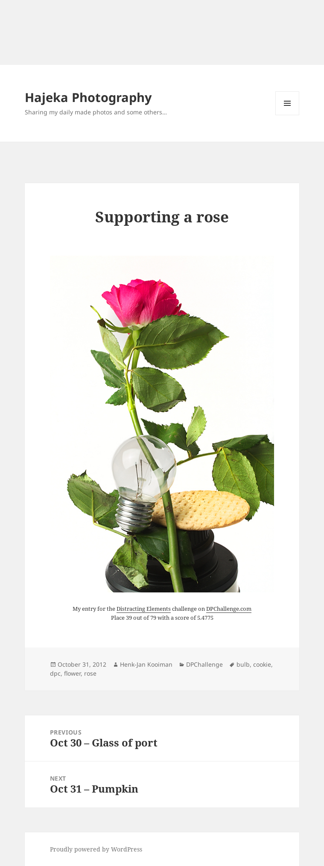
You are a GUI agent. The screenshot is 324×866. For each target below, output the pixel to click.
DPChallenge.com (228, 608)
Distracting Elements (144, 608)
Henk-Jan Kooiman (146, 664)
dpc (55, 673)
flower (72, 673)
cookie (262, 664)
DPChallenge (204, 664)
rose (90, 673)
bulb (243, 664)
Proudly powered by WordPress (96, 849)
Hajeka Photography (88, 97)
